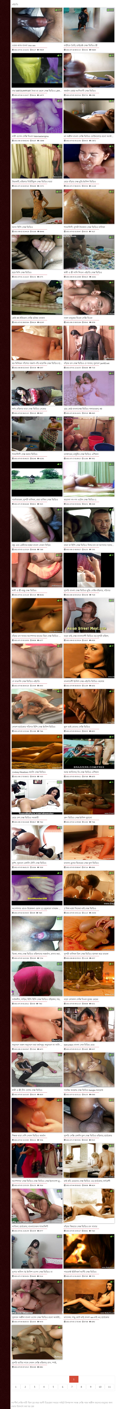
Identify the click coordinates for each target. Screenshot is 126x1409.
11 (109, 1386)
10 (100, 1386)
